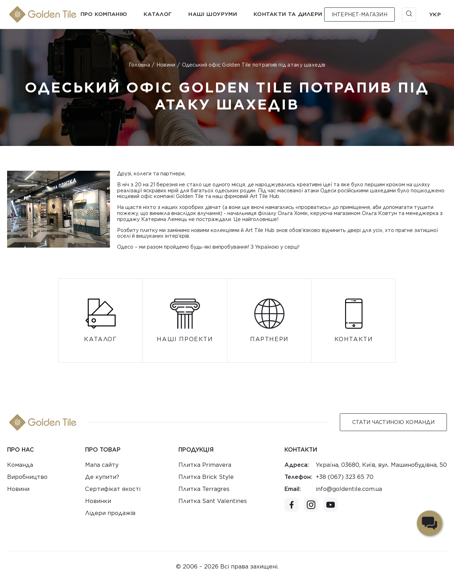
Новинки (98, 501)
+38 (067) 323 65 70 (344, 477)
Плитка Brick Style (206, 477)
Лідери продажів (110, 513)
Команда (20, 465)
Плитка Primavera (204, 465)
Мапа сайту (101, 465)
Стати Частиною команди (393, 422)
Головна (139, 65)
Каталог (158, 14)
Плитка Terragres (203, 489)
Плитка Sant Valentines (212, 501)
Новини (166, 65)
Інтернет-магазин (359, 14)
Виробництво (27, 477)
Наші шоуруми (212, 14)
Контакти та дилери (288, 14)
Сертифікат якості (112, 489)
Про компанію (104, 14)
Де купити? (102, 477)
